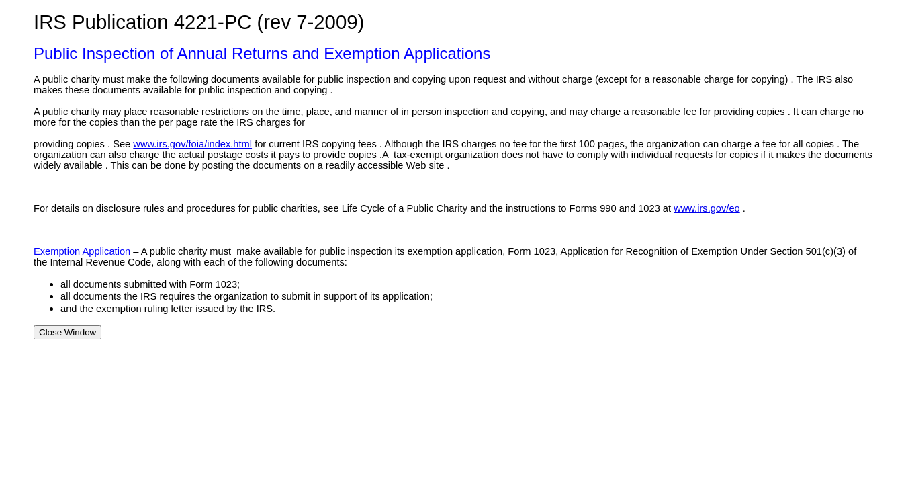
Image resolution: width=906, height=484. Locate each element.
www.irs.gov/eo (707, 208)
